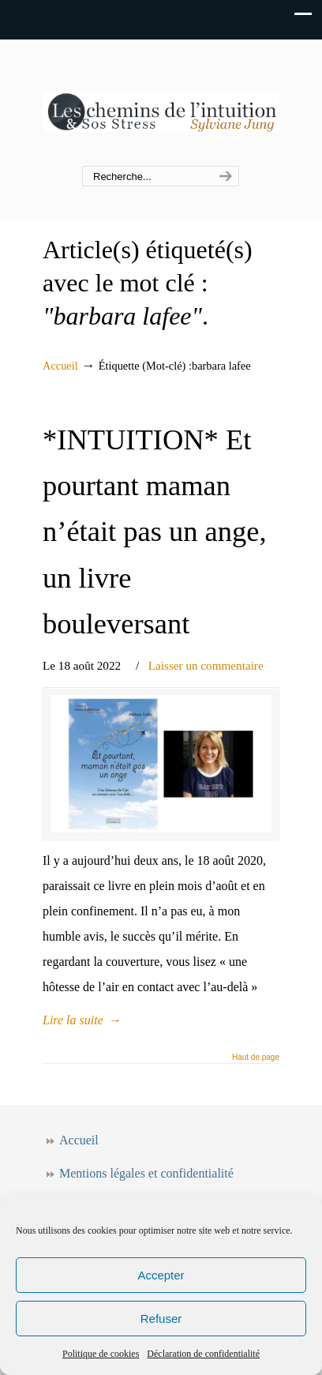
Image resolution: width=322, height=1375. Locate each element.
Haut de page (255, 1057)
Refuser (161, 1318)
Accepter (160, 1275)
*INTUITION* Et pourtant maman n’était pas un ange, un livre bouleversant (155, 532)
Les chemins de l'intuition (161, 103)
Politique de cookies (100, 1353)
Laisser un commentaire (206, 665)
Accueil (60, 365)
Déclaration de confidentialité (203, 1353)
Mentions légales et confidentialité (146, 1173)
